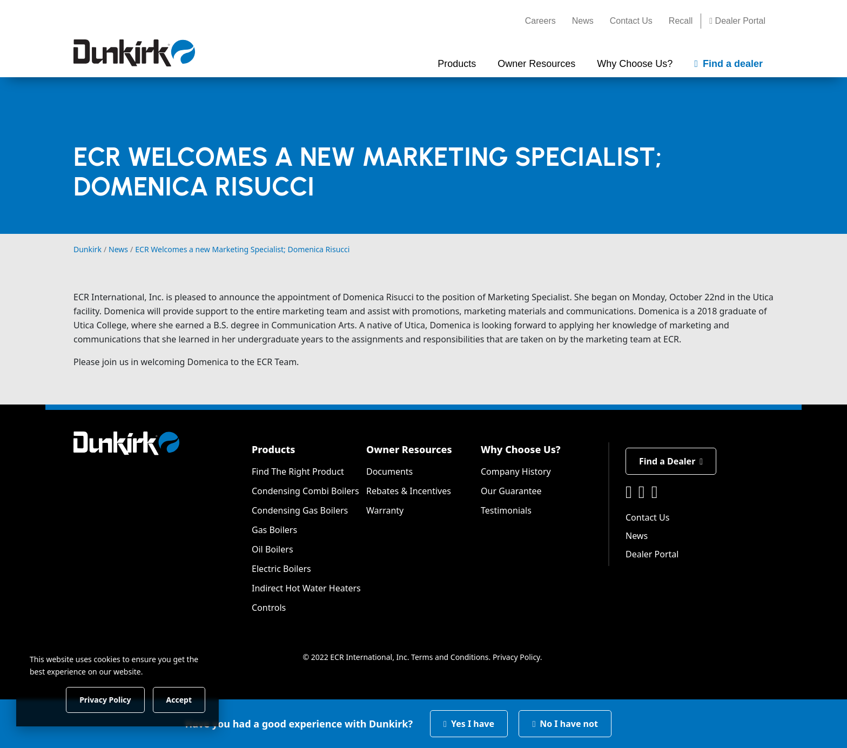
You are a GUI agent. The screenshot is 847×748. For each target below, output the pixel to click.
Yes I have (468, 724)
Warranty (385, 510)
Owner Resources (409, 449)
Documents (389, 471)
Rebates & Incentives (408, 491)
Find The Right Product (298, 471)
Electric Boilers (281, 569)
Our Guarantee (511, 491)
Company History (516, 471)
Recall (681, 20)
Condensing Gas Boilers (300, 510)
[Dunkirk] (134, 53)
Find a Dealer (671, 461)
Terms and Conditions (449, 657)
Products (273, 449)
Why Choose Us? (521, 449)
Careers (540, 20)
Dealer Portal (737, 20)
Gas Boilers (274, 530)
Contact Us (631, 20)
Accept (184, 699)
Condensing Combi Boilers (305, 491)
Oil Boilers (272, 549)
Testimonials (506, 510)
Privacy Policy (516, 657)
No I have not (565, 724)
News (583, 20)
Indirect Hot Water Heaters (306, 588)
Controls (269, 608)
